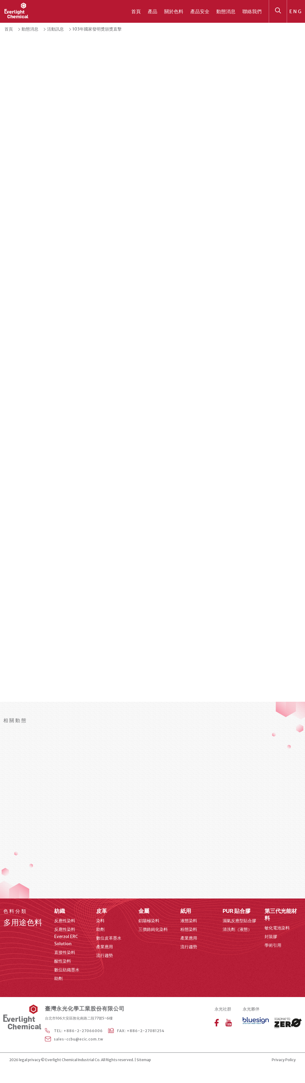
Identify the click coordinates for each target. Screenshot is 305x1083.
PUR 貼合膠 (236, 910)
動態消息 (225, 11)
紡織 (59, 910)
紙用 (185, 910)
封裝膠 (271, 936)
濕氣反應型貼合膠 (239, 920)
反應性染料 (64, 920)
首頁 (136, 11)
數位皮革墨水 (108, 938)
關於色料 (173, 11)
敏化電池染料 (277, 928)
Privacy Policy (284, 1060)
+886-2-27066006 (83, 1030)
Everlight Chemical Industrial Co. (72, 1060)
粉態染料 (188, 929)
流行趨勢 (104, 955)
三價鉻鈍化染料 (153, 929)
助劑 (58, 978)
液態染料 (188, 920)
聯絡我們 (252, 11)
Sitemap (144, 1060)
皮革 (101, 910)
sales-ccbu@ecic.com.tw (78, 1039)
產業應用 (104, 946)
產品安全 (199, 11)
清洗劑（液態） (237, 929)
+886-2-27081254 (145, 1030)
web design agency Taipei (170, 1060)
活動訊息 (55, 29)
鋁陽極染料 (148, 920)
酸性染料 (62, 961)
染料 (100, 920)
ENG (296, 11)
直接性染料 (64, 952)
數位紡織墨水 (66, 969)
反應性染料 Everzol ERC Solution (66, 936)
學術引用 (273, 945)
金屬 (143, 910)
